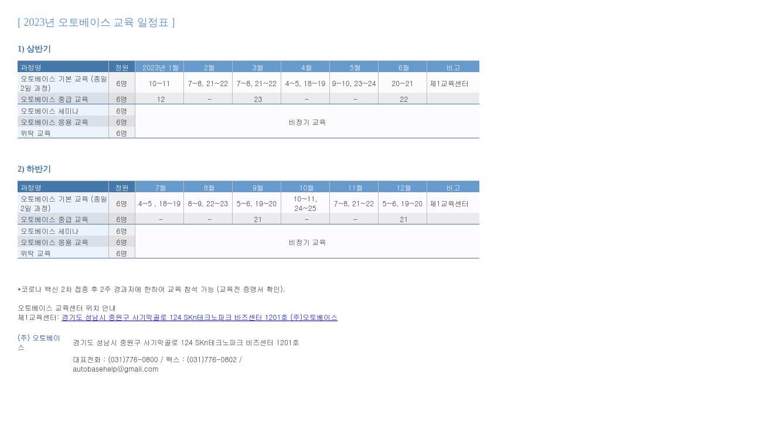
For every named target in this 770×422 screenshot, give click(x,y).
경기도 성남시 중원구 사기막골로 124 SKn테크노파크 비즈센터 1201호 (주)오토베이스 (200, 317)
